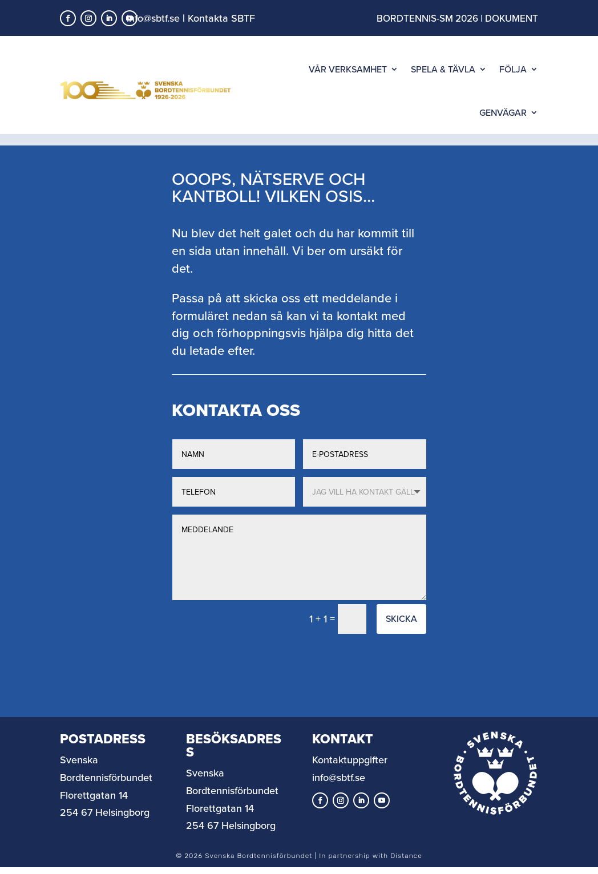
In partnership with (370, 867)
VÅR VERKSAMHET (348, 69)
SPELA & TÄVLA (443, 69)
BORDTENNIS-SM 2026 (427, 18)
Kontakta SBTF (221, 18)
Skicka (401, 630)
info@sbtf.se (153, 18)
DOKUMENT (511, 18)
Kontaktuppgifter (349, 771)
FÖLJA (513, 69)
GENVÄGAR (503, 112)
